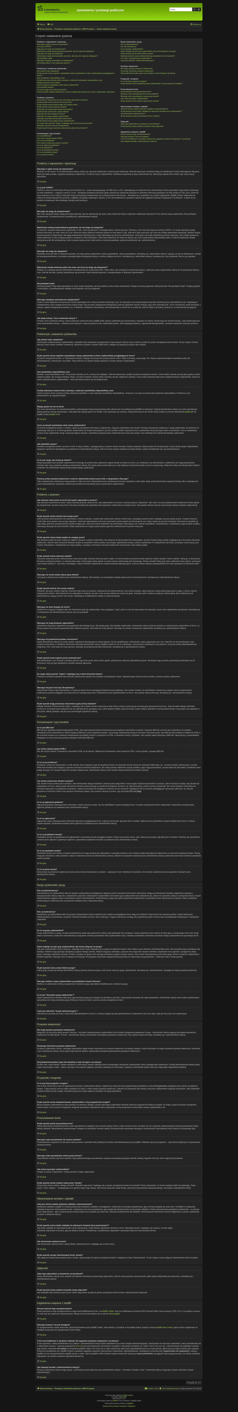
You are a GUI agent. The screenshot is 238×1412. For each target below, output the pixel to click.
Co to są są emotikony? (45, 140)
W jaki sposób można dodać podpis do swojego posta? (57, 104)
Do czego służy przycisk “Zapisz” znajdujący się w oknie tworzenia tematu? (65, 123)
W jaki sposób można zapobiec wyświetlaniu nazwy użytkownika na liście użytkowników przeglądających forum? (75, 74)
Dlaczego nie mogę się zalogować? (50, 53)
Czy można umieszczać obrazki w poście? (52, 143)
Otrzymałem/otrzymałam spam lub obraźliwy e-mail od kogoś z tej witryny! (148, 73)
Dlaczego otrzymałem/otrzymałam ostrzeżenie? (54, 118)
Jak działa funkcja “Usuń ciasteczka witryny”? (54, 63)
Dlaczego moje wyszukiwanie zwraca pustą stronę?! (140, 96)
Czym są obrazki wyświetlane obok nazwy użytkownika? (58, 85)
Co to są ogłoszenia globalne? (48, 145)
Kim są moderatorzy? (128, 46)
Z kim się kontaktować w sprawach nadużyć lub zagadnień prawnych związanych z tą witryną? (155, 139)
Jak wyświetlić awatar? (45, 87)
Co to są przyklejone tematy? (48, 150)
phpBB (114, 1400)
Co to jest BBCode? (44, 136)
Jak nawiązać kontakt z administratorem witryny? (139, 141)
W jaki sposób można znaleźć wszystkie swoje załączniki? (142, 126)
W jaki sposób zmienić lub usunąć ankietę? (53, 111)
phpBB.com (54, 414)
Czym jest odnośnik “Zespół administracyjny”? (138, 60)
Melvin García (128, 1395)
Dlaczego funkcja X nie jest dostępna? (135, 136)
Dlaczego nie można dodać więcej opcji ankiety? (55, 109)
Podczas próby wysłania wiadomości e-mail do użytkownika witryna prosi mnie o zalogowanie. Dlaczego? (76, 92)
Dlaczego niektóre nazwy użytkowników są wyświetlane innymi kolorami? (148, 56)
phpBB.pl (188, 412)
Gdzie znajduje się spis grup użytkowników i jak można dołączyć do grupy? (148, 51)
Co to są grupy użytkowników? (132, 49)
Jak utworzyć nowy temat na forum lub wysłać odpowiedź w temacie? (62, 100)
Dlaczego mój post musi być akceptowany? (53, 125)
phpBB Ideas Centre (164, 1327)
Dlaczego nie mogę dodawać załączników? (53, 116)
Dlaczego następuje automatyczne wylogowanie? (55, 60)
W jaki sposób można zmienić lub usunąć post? (54, 102)
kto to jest (79, 1346)
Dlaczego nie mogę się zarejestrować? (51, 49)
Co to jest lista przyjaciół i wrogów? (134, 81)
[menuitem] (50, 24)
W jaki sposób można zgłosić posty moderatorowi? (55, 121)
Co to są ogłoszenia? (45, 147)
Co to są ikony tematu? (45, 155)
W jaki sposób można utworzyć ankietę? (52, 107)
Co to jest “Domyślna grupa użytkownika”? (136, 58)
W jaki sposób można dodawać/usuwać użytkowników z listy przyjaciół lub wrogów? (151, 83)
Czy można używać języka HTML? (50, 138)
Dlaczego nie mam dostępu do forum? (51, 114)
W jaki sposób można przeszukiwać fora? (136, 91)
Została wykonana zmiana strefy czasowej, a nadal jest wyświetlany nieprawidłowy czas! (69, 80)
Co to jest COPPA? (44, 46)
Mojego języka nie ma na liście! (48, 83)
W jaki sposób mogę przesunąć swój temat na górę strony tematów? (62, 128)
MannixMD (123, 1397)
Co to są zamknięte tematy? (47, 152)
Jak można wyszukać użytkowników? (134, 98)
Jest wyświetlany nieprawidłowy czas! (51, 78)
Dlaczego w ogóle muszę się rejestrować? (52, 44)
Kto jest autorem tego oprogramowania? (135, 134)
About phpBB (114, 1314)
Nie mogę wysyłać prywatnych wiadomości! (137, 68)
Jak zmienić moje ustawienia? (48, 71)
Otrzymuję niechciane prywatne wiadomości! (137, 71)
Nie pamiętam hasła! (44, 58)
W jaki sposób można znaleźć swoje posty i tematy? (140, 101)
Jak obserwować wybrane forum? (133, 113)
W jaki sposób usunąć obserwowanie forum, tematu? (140, 116)
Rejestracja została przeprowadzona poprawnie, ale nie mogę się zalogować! (65, 51)
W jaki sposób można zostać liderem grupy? (137, 53)
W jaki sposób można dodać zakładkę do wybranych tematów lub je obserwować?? (151, 111)
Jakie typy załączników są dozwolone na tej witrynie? (140, 124)
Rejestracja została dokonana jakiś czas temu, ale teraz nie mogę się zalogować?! (67, 56)
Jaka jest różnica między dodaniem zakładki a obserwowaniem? (144, 109)
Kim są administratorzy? (129, 44)
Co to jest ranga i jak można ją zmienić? (51, 89)
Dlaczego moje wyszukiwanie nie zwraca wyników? (139, 94)
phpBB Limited (108, 1311)
